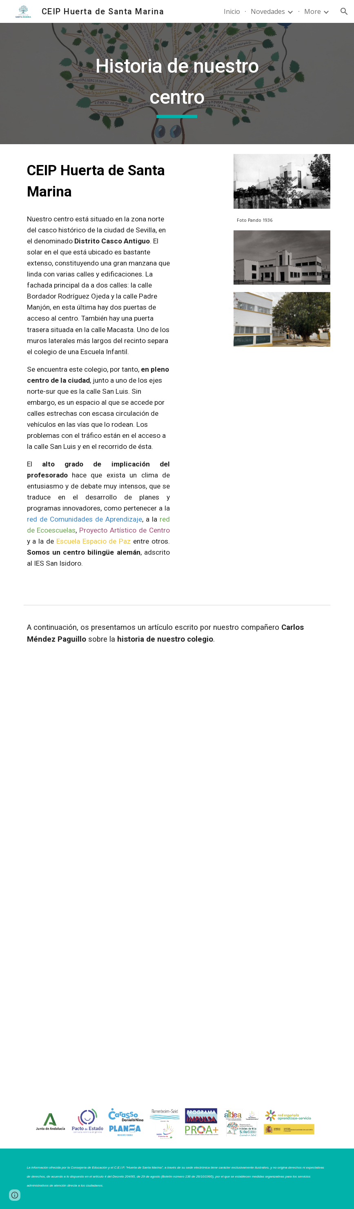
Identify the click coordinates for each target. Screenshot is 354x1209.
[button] (344, 11)
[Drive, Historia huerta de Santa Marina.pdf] (177, 877)
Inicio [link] (232, 11)
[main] (177, 83)
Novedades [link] (268, 11)
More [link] (312, 11)
